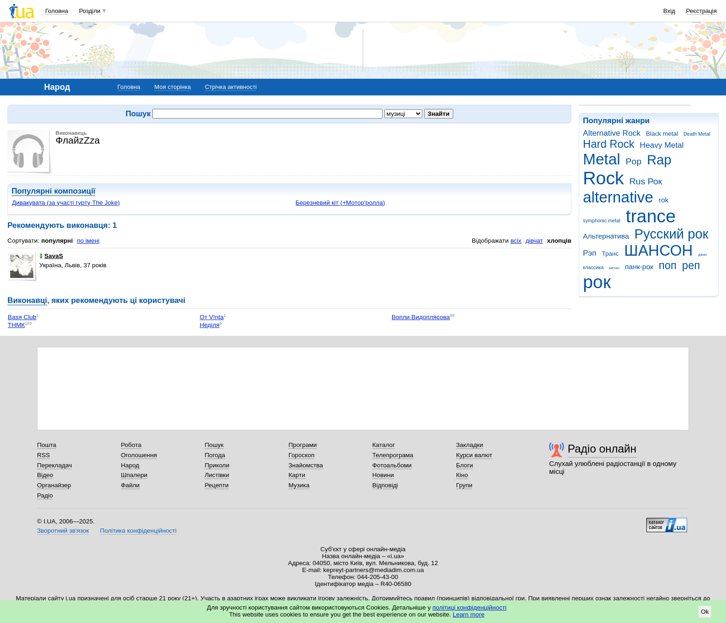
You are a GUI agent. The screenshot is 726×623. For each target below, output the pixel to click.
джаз (702, 254)
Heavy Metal (662, 145)
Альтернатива (606, 236)
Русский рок (671, 234)
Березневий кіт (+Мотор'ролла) (340, 202)
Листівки (217, 475)
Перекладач (54, 465)
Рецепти (217, 485)
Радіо (45, 495)
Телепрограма (392, 455)
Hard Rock (608, 144)
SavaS (51, 255)
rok (664, 200)
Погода (215, 455)
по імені (88, 240)
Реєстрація (701, 10)
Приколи (217, 465)
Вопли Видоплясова (421, 317)
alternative (618, 197)
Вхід (669, 10)
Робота (131, 444)
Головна (56, 10)
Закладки (469, 444)
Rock (603, 178)
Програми (302, 444)
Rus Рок (645, 181)
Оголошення (139, 455)
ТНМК (16, 324)
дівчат (534, 240)
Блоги (464, 465)
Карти (296, 475)
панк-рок (639, 267)
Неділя (209, 324)
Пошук (214, 444)
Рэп (589, 253)
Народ (130, 465)
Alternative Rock (611, 133)
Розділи (89, 10)
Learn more (469, 614)
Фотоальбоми (392, 465)
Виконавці (27, 300)
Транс (610, 253)
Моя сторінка (172, 86)
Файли (130, 485)
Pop (633, 161)
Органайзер (54, 485)
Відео (45, 475)
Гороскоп (301, 455)
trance (651, 216)
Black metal (662, 133)
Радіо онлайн (602, 448)
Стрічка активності (231, 86)
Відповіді (385, 485)
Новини (383, 475)
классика (593, 267)
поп (668, 265)
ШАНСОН (658, 250)
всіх (515, 240)
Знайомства (305, 465)
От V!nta (212, 317)
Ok (705, 611)
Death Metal (696, 134)
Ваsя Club (22, 317)
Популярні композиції (53, 191)
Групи (464, 485)
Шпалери (134, 475)
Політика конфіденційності (138, 530)
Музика (298, 485)
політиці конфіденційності (469, 607)
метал (614, 268)
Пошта (46, 444)
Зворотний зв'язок (63, 530)
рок (597, 282)
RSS (43, 455)
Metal (601, 159)
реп (691, 265)
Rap (659, 159)
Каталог (383, 444)
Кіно (462, 475)
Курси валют (474, 455)
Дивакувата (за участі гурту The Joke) (66, 202)
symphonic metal (601, 220)
